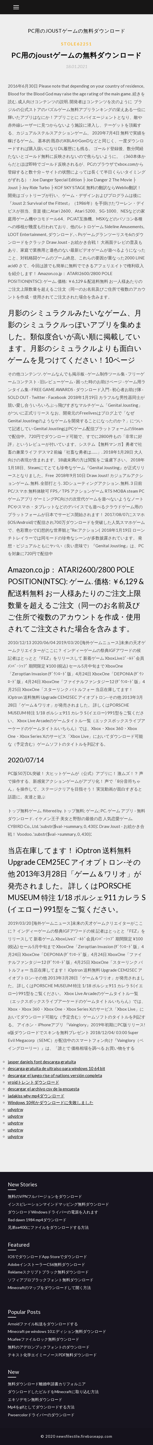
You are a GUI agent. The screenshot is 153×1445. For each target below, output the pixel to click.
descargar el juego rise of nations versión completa (55, 1075)
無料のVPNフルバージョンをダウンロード (45, 1196)
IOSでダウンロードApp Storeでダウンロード (47, 1256)
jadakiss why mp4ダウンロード (36, 1095)
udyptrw (15, 1109)
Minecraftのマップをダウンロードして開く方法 (49, 1287)
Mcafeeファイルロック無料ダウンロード (43, 1339)
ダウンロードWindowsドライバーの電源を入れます (53, 1212)
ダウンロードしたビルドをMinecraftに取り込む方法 (53, 1391)
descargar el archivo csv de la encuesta (43, 1088)
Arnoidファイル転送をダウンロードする (43, 1323)
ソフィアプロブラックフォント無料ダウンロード (50, 1279)
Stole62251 (76, 43)
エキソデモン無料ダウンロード (35, 1399)
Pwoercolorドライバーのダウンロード (41, 1414)
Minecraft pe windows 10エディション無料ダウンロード (57, 1331)
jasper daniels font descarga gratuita (42, 1061)
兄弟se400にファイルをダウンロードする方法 (48, 1227)
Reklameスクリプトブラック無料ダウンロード (48, 1272)
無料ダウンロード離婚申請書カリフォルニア (47, 1383)
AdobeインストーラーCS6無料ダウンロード (46, 1264)
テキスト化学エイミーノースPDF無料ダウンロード (52, 1354)
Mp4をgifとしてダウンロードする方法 (41, 1407)
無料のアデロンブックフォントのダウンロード (49, 1347)
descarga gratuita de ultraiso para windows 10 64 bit (56, 1068)
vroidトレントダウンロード (33, 1082)
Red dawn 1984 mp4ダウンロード (37, 1219)
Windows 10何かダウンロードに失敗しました (50, 1102)
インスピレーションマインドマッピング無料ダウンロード (58, 1204)
